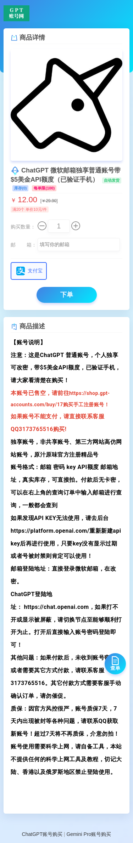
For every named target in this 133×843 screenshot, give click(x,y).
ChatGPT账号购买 (42, 834)
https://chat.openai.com (56, 607)
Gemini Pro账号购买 (88, 834)
